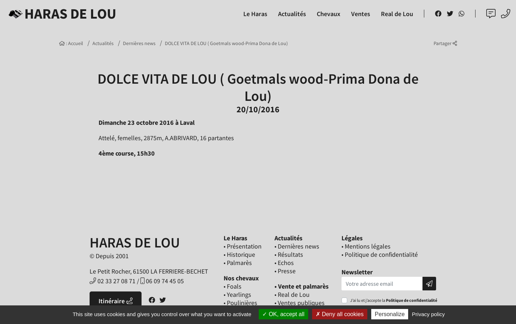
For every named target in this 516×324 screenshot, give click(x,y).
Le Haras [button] (255, 14)
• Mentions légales (366, 246)
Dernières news (139, 43)
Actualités (103, 43)
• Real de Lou (292, 294)
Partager (445, 43)
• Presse (285, 271)
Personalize (390, 314)
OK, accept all (283, 314)
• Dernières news (296, 246)
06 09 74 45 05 (162, 281)
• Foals (233, 286)
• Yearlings (237, 294)
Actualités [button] (292, 14)
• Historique (239, 254)
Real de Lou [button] (397, 14)
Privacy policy (428, 314)
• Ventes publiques (299, 303)
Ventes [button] (360, 14)
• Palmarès (238, 263)
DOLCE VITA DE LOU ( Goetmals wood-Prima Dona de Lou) (226, 43)
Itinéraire (116, 301)
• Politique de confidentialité (379, 254)
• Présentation (243, 246)
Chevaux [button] (328, 14)
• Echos (284, 263)
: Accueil (71, 43)
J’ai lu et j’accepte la (393, 300)
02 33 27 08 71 (112, 281)
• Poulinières (240, 303)
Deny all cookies (340, 314)
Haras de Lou (61, 14)
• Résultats (288, 254)
